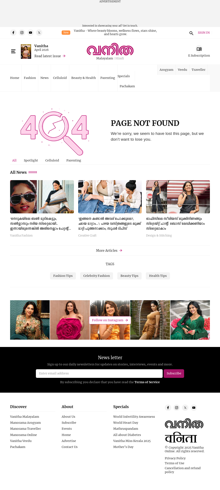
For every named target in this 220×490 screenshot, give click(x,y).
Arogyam (166, 70)
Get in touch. (130, 25)
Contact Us (70, 447)
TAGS (110, 264)
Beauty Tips (129, 276)
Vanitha (41, 46)
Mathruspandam (125, 429)
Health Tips (158, 276)
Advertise (69, 441)
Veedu (182, 70)
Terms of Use (174, 463)
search (190, 32)
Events (67, 429)
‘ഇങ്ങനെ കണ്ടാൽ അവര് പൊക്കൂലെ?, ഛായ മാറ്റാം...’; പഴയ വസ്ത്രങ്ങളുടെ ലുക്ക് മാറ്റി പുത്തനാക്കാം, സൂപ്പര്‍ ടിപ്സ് (109, 224)
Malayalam (104, 58)
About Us (68, 417)
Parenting (107, 78)
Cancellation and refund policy (183, 470)
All (14, 160)
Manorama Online (23, 435)
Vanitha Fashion (21, 235)
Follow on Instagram (107, 320)
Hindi (119, 58)
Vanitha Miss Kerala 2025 (132, 441)
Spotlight (31, 160)
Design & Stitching (159, 235)
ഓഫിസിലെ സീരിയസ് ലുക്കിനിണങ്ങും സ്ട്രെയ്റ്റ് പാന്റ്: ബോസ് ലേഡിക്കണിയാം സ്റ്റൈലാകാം (175, 224)
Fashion (30, 78)
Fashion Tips (63, 276)
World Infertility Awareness (134, 417)
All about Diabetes (127, 435)
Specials (124, 76)
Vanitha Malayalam (24, 417)
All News (23, 172)
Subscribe (69, 423)
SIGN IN (204, 33)
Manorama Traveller (25, 429)
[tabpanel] (110, 210)
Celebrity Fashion (96, 276)
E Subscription (199, 55)
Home (14, 78)
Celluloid (60, 78)
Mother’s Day (123, 447)
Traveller (198, 70)
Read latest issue (47, 56)
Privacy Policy (175, 458)
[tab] (14, 160)
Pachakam (127, 86)
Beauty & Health (83, 78)
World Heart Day (125, 423)
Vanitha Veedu (21, 441)
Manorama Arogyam (25, 423)
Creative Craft (87, 235)
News (44, 78)
